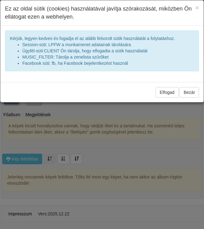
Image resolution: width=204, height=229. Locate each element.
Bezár (189, 92)
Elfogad (167, 92)
